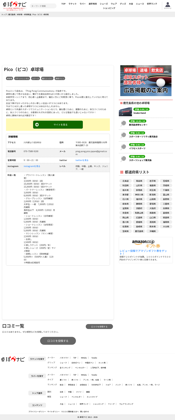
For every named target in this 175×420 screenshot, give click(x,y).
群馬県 (139, 190)
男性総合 (71, 384)
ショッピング (109, 8)
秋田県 (125, 185)
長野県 (166, 199)
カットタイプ (92, 397)
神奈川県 (139, 194)
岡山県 (125, 217)
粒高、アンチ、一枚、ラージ (148, 384)
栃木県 (125, 190)
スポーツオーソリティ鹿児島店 (143, 136)
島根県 (166, 212)
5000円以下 (96, 384)
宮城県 (166, 180)
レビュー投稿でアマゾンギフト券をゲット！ (143, 252)
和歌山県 (139, 212)
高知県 (153, 221)
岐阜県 (125, 203)
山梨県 (153, 199)
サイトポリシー (53, 411)
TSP (74, 357)
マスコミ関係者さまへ (70, 411)
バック (118, 384)
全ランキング (65, 367)
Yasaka (94, 357)
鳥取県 (153, 212)
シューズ (104, 3)
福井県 (139, 199)
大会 (131, 3)
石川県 (125, 199)
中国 (70, 392)
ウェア (114, 3)
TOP (63, 3)
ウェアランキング (126, 404)
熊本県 (153, 226)
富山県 (166, 194)
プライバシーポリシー (37, 411)
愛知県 (153, 203)
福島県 (153, 185)
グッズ (123, 3)
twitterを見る (82, 160)
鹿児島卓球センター (138, 124)
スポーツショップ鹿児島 (140, 160)
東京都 (125, 194)
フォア (108, 384)
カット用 (101, 362)
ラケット (72, 3)
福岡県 (166, 221)
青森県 (139, 180)
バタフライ (64, 357)
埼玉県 (153, 190)
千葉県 (166, 190)
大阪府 (153, 208)
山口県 (153, 217)
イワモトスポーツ (137, 148)
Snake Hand (139, 112)
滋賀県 (125, 208)
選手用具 (93, 3)
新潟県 (153, 194)
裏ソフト (63, 379)
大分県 (166, 226)
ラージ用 (107, 379)
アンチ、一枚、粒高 (91, 379)
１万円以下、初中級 (98, 367)
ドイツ (79, 392)
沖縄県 (153, 231)
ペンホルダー (80, 367)
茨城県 (166, 185)
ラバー (83, 3)
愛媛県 (139, 221)
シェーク (63, 362)
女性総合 (83, 384)
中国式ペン (89, 362)
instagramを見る (32, 166)
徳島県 (166, 217)
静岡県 (139, 203)
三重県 (166, 203)
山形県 (139, 185)
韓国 (88, 392)
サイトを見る (61, 124)
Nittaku (84, 357)
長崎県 (139, 226)
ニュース (140, 3)
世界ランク (152, 3)
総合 (61, 384)
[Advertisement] (87, 39)
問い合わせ (84, 411)
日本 (61, 392)
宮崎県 (125, 231)
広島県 (139, 217)
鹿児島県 (139, 231)
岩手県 (153, 180)
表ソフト (75, 379)
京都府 (139, 208)
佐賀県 (125, 226)
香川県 (125, 221)
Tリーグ (111, 404)
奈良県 (125, 212)
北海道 (125, 180)
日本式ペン (76, 362)
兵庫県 (166, 208)
